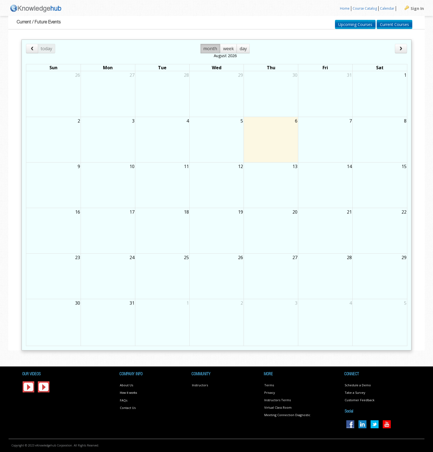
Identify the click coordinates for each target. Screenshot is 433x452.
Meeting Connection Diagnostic (287, 415)
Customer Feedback (359, 400)
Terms (269, 385)
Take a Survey (355, 392)
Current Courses (394, 24)
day (243, 49)
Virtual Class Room (278, 407)
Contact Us (128, 408)
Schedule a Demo (358, 385)
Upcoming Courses (355, 24)
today (46, 49)
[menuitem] (345, 8)
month (210, 49)
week (228, 49)
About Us (126, 385)
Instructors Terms (277, 400)
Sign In (417, 8)
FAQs (123, 400)
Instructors (200, 385)
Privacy (269, 392)
